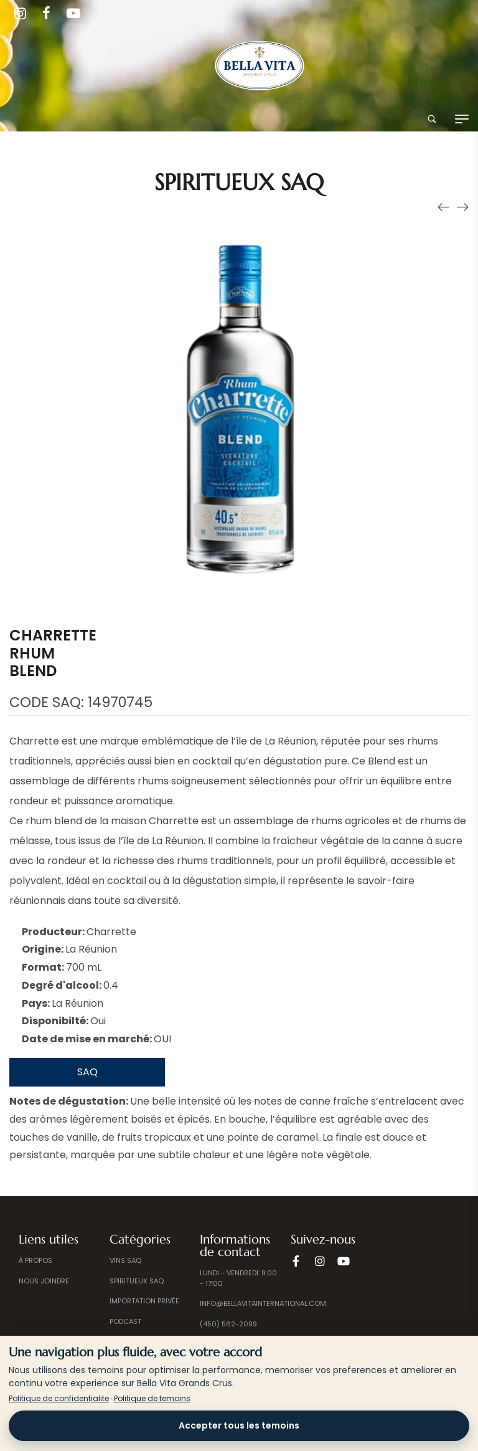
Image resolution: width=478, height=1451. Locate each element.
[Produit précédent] (444, 207)
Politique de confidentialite (59, 1398)
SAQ (87, 1072)
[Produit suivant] (462, 207)
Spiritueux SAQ (239, 182)
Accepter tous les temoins (239, 1425)
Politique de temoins (152, 1398)
